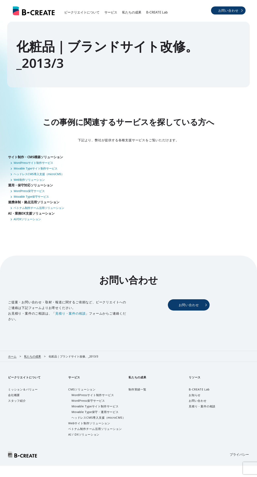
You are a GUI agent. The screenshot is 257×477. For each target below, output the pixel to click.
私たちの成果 (131, 12)
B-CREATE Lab (157, 12)
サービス (110, 12)
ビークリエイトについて (82, 12)
